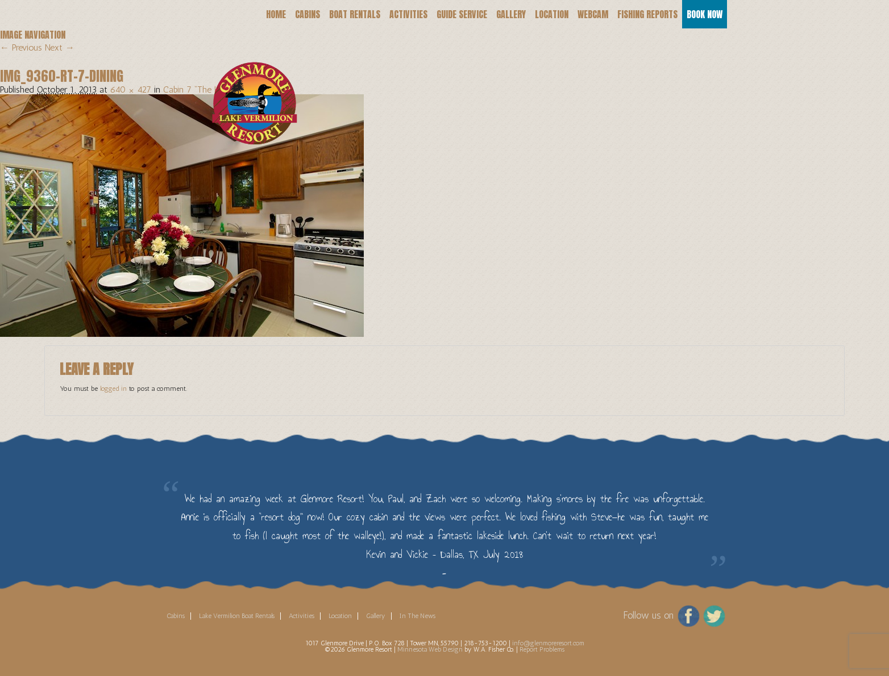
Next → (59, 47)
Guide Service (462, 14)
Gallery (511, 14)
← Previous (21, 47)
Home (276, 14)
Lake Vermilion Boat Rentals (237, 616)
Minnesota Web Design (430, 649)
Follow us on (648, 614)
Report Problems (542, 649)
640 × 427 (130, 89)
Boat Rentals (354, 14)
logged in (113, 389)
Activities (408, 14)
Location (551, 14)
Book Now (704, 14)
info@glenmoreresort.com (548, 643)
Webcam (593, 14)
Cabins (307, 14)
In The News (417, 616)
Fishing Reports (647, 14)
